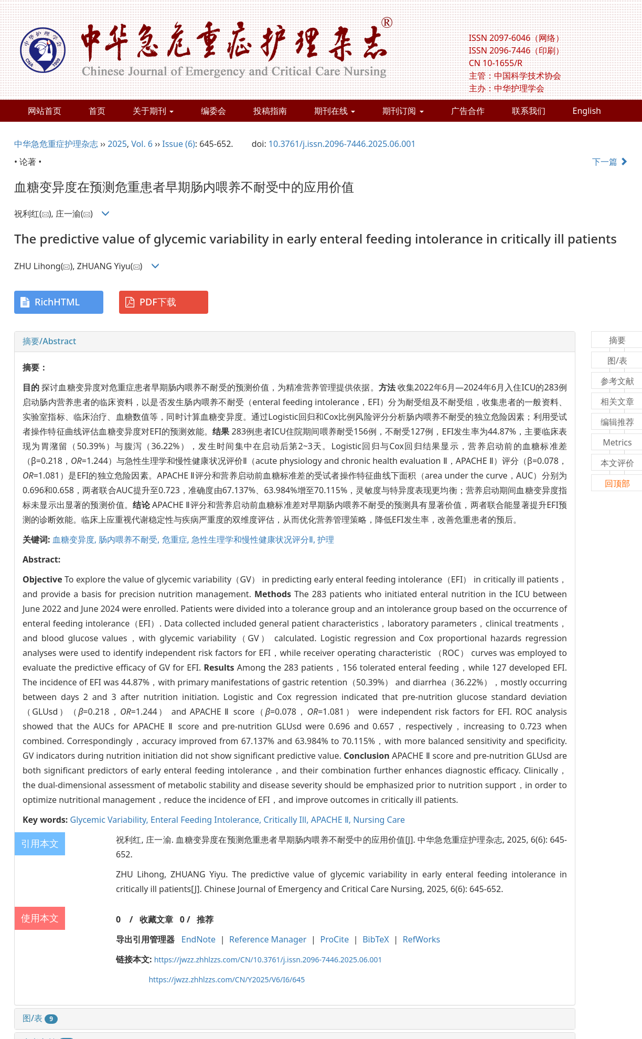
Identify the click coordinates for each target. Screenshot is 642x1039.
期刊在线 (334, 110)
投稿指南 (270, 110)
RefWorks (422, 939)
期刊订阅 (402, 110)
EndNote (198, 939)
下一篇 (610, 161)
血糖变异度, (75, 539)
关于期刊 (153, 110)
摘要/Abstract (49, 341)
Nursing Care (379, 819)
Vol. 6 (142, 144)
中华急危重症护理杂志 (56, 144)
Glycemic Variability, (110, 819)
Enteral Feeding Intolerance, (207, 819)
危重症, (176, 539)
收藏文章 (156, 919)
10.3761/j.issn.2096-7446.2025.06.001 (342, 144)
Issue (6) (178, 144)
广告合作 (468, 110)
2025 (117, 144)
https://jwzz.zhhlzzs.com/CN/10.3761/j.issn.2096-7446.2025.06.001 (268, 959)
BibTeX (375, 939)
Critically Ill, (287, 819)
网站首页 (44, 110)
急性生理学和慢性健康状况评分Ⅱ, (254, 539)
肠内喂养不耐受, (130, 539)
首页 (97, 110)
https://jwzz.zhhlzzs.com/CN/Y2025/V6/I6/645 (226, 979)
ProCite (334, 939)
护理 (325, 539)
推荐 (205, 919)
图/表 (40, 1018)
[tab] (295, 342)
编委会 (213, 110)
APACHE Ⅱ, (332, 819)
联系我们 (528, 110)
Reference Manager (267, 939)
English (587, 110)
